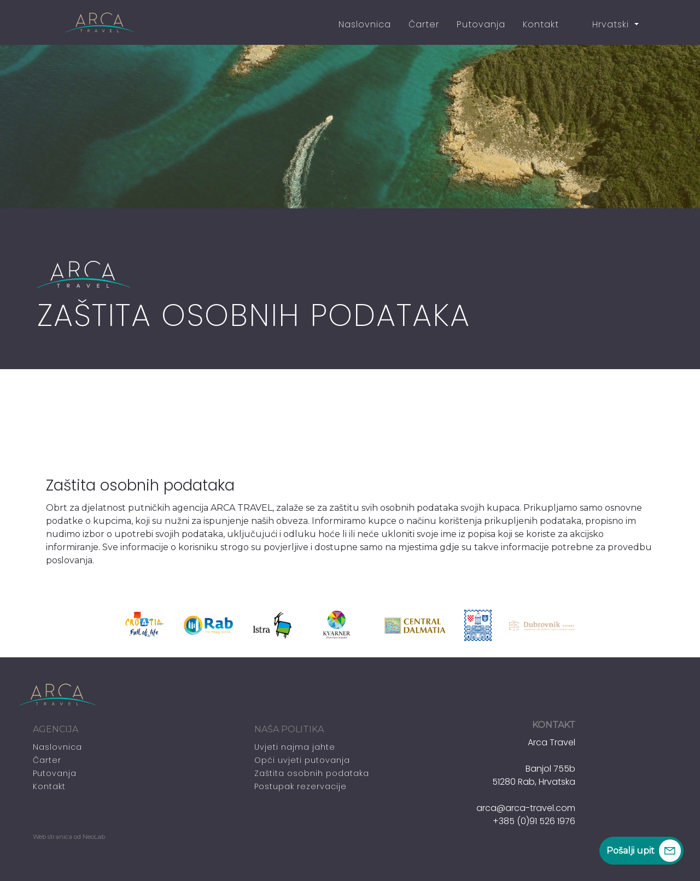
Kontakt (541, 24)
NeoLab (94, 837)
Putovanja (481, 24)
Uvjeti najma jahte (294, 747)
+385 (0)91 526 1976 (534, 821)
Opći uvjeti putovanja (302, 760)
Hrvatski (604, 24)
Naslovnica (365, 24)
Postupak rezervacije (300, 786)
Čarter (424, 24)
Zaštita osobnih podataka (311, 773)
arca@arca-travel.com (525, 808)
